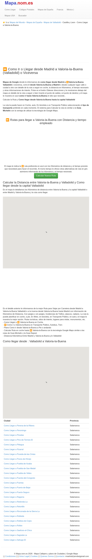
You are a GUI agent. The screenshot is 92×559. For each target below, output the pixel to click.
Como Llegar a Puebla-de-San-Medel (20, 468)
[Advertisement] (46, 43)
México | (70, 10)
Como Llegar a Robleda (14, 516)
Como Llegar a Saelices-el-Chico (18, 530)
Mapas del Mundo (17, 22)
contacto (60, 556)
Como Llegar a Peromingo (15, 430)
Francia (60, 10)
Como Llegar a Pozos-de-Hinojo (17, 459)
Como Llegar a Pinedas (14, 435)
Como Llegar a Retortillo (14, 507)
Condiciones (10, 556)
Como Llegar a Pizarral (13, 449)
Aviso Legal (24, 556)
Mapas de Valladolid (52, 22)
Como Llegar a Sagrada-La (15, 535)
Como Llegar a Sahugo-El (15, 540)
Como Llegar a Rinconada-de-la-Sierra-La (22, 511)
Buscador (22, 16)
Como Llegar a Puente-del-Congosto (19, 478)
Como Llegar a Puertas (14, 483)
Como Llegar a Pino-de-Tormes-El (18, 440)
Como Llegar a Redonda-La (15, 502)
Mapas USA (10, 16)
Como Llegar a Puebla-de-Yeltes (18, 473)
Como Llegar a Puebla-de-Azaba (18, 464)
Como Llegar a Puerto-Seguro (16, 492)
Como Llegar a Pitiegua (14, 445)
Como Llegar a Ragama (14, 497)
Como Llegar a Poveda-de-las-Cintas (19, 454)
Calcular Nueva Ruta (46, 175)
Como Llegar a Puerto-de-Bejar (17, 488)
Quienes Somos (47, 556)
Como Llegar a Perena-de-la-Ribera (19, 426)
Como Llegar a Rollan (13, 526)
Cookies (34, 556)
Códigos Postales (26, 10)
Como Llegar (10, 10)
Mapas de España (45, 10)
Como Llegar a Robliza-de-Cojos (18, 521)
